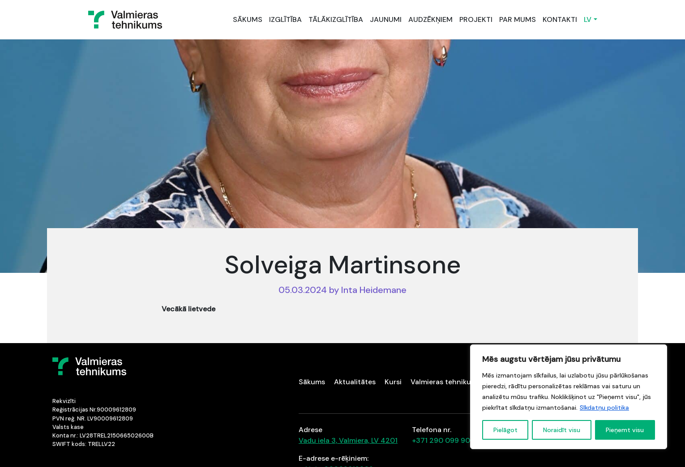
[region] (568, 396)
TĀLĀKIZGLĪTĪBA (335, 19)
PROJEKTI (475, 19)
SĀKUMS (247, 19)
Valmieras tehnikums (446, 381)
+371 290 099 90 (441, 440)
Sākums (312, 381)
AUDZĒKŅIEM (430, 19)
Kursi (393, 381)
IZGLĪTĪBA (285, 19)
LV (587, 19)
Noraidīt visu (561, 430)
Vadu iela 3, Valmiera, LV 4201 (348, 440)
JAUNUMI (386, 19)
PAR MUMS (517, 19)
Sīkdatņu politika (604, 407)
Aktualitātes (355, 381)
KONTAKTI (560, 19)
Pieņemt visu (625, 430)
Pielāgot (505, 430)
